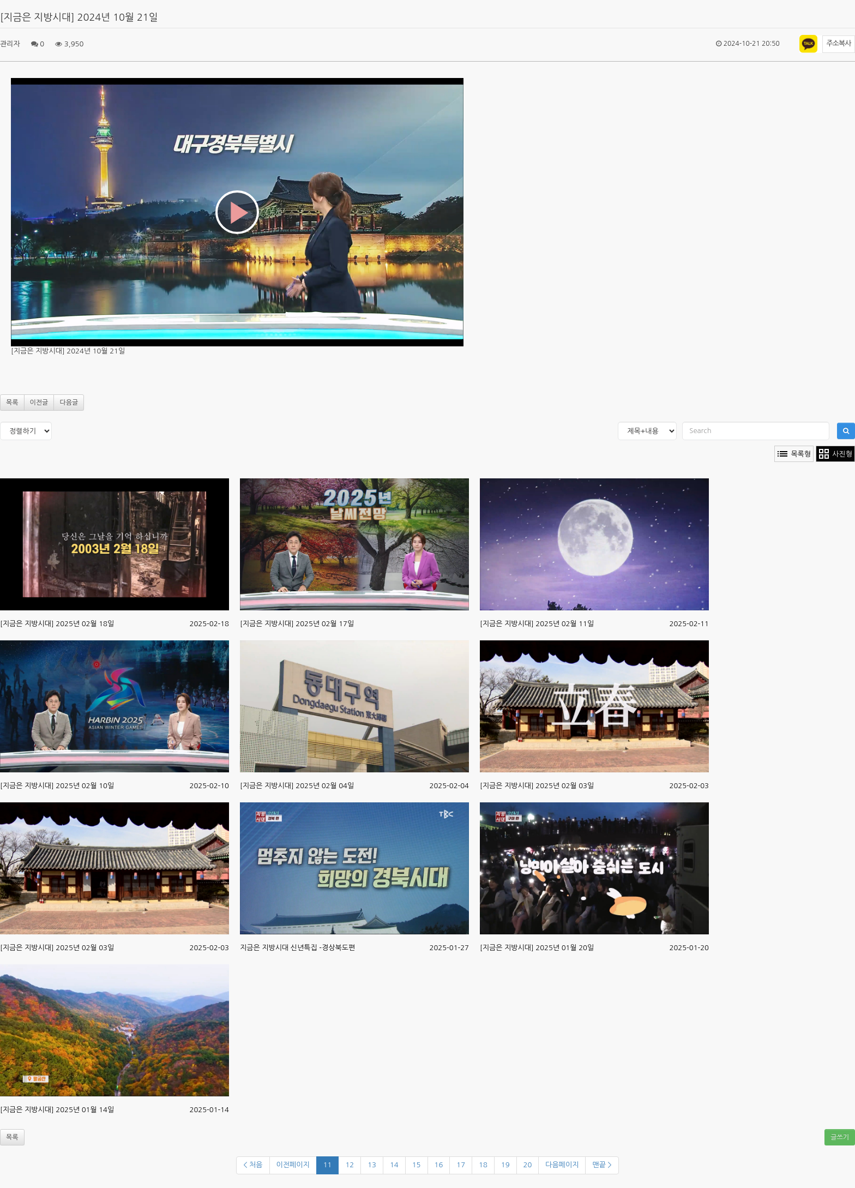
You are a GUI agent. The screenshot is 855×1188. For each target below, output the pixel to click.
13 (372, 1164)
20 (527, 1164)
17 (460, 1164)
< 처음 (252, 1164)
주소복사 (839, 43)
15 (416, 1164)
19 (505, 1164)
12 (349, 1164)
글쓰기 (839, 1137)
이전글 (39, 402)
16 (439, 1164)
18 (483, 1164)
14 (394, 1164)
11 (327, 1164)
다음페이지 (562, 1164)
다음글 (68, 402)
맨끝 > (601, 1164)
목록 (12, 402)
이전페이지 (293, 1164)
